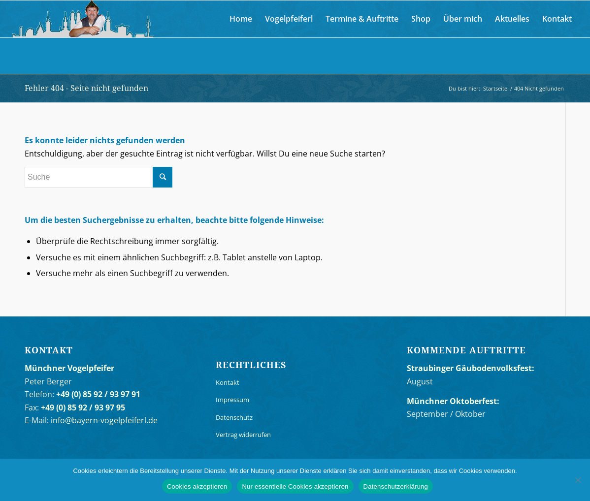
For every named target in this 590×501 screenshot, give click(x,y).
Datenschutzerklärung (395, 486)
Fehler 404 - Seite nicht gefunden (86, 88)
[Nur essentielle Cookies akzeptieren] (578, 480)
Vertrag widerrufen (243, 434)
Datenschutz (234, 417)
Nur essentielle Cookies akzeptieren (295, 486)
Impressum (232, 399)
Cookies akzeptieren (197, 486)
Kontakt (227, 382)
